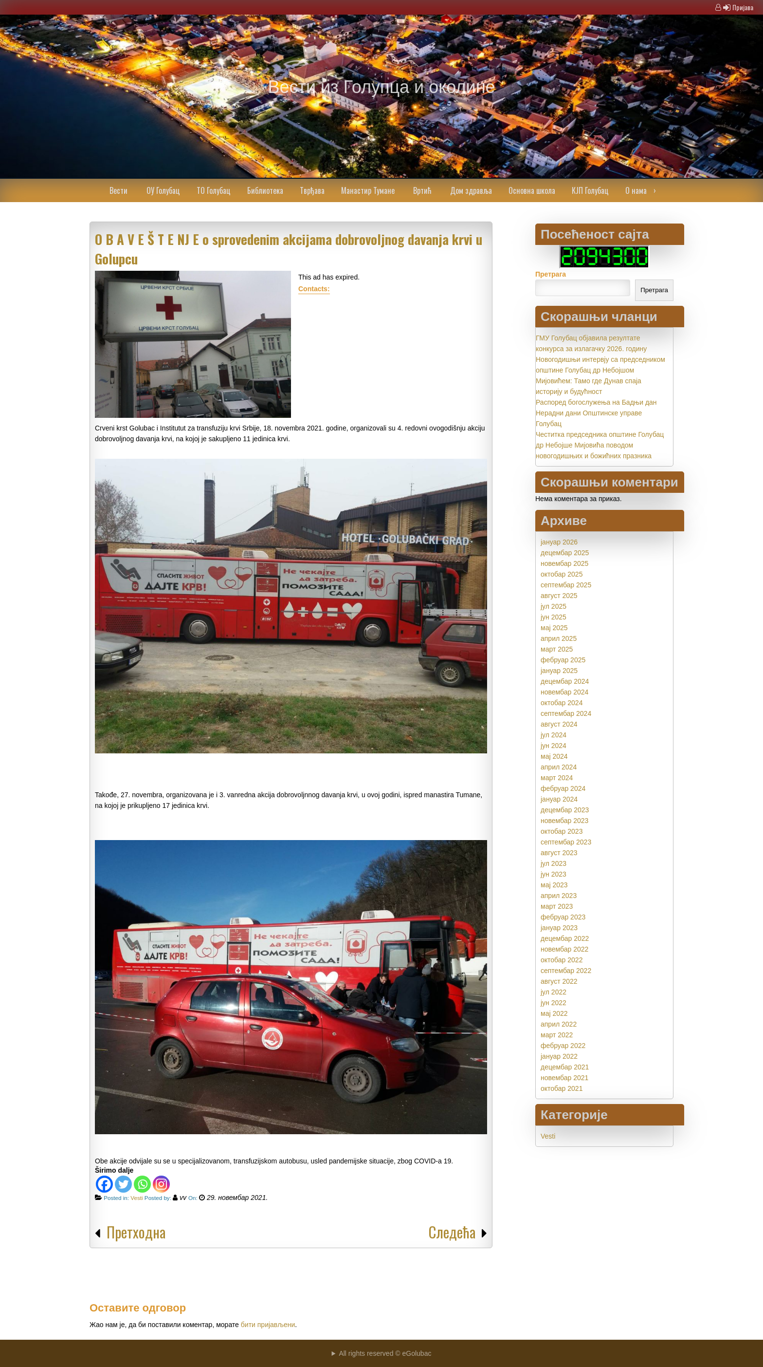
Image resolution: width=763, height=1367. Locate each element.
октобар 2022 (561, 960)
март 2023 (557, 906)
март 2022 (557, 1035)
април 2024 (559, 767)
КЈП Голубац (590, 190)
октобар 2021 (561, 1088)
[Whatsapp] (142, 1184)
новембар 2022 (564, 949)
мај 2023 (554, 885)
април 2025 (559, 638)
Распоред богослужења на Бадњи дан (596, 402)
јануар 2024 (559, 799)
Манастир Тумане (368, 190)
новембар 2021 (564, 1078)
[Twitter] (123, 1184)
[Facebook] (104, 1184)
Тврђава (312, 190)
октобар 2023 (561, 831)
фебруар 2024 (563, 788)
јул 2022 (553, 992)
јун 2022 (553, 1003)
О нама (636, 190)
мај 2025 (554, 628)
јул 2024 (553, 735)
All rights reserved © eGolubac (385, 1353)
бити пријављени (268, 1325)
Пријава (742, 7)
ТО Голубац (214, 190)
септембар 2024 (566, 713)
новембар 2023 (564, 820)
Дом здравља (471, 190)
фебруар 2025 (563, 660)
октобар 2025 (561, 574)
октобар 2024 (561, 703)
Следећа (452, 1232)
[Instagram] (161, 1184)
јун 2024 (553, 745)
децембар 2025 (565, 553)
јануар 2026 (559, 542)
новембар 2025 (564, 563)
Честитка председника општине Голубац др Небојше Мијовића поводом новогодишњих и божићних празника (600, 445)
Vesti (136, 1198)
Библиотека (265, 190)
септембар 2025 (566, 585)
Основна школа (532, 190)
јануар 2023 (559, 928)
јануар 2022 (559, 1056)
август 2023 (559, 853)
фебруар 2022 (563, 1045)
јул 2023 (553, 863)
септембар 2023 (566, 842)
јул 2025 (553, 606)
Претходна (136, 1232)
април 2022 (559, 1024)
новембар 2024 (564, 692)
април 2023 (559, 895)
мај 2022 (554, 1013)
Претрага (550, 274)
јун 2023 (553, 874)
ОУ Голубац (163, 190)
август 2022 (559, 981)
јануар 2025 (559, 670)
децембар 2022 (565, 938)
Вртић (422, 190)
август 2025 (559, 595)
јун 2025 (553, 617)
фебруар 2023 (563, 917)
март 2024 (557, 778)
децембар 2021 (565, 1067)
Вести (118, 190)
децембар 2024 (565, 681)
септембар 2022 (566, 970)
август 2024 (559, 724)
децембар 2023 (565, 810)
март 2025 (557, 649)
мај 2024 (554, 756)
